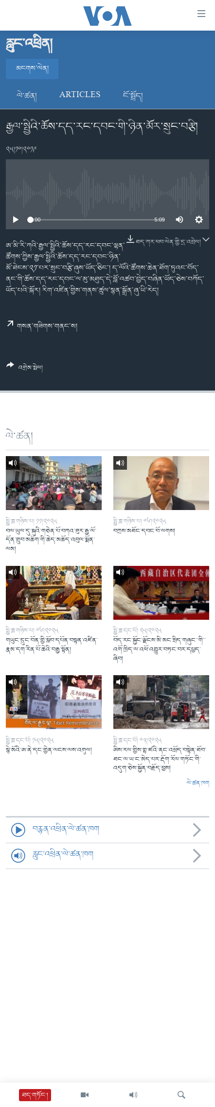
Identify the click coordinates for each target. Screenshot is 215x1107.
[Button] (24, 370)
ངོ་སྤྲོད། (133, 96)
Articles (80, 96)
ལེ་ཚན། (27, 96)
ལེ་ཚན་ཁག (198, 783)
